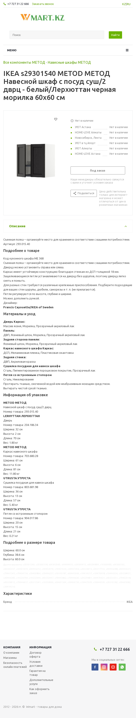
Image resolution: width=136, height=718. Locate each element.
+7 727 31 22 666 (18, 3)
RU (128, 4)
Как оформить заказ (39, 690)
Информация (40, 647)
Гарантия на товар (37, 672)
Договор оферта (35, 654)
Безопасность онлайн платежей (15, 664)
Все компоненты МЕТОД (24, 62)
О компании (11, 652)
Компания (11, 647)
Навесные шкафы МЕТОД (69, 62)
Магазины (10, 657)
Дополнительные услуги (41, 681)
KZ (124, 4)
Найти (115, 34)
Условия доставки (35, 663)
